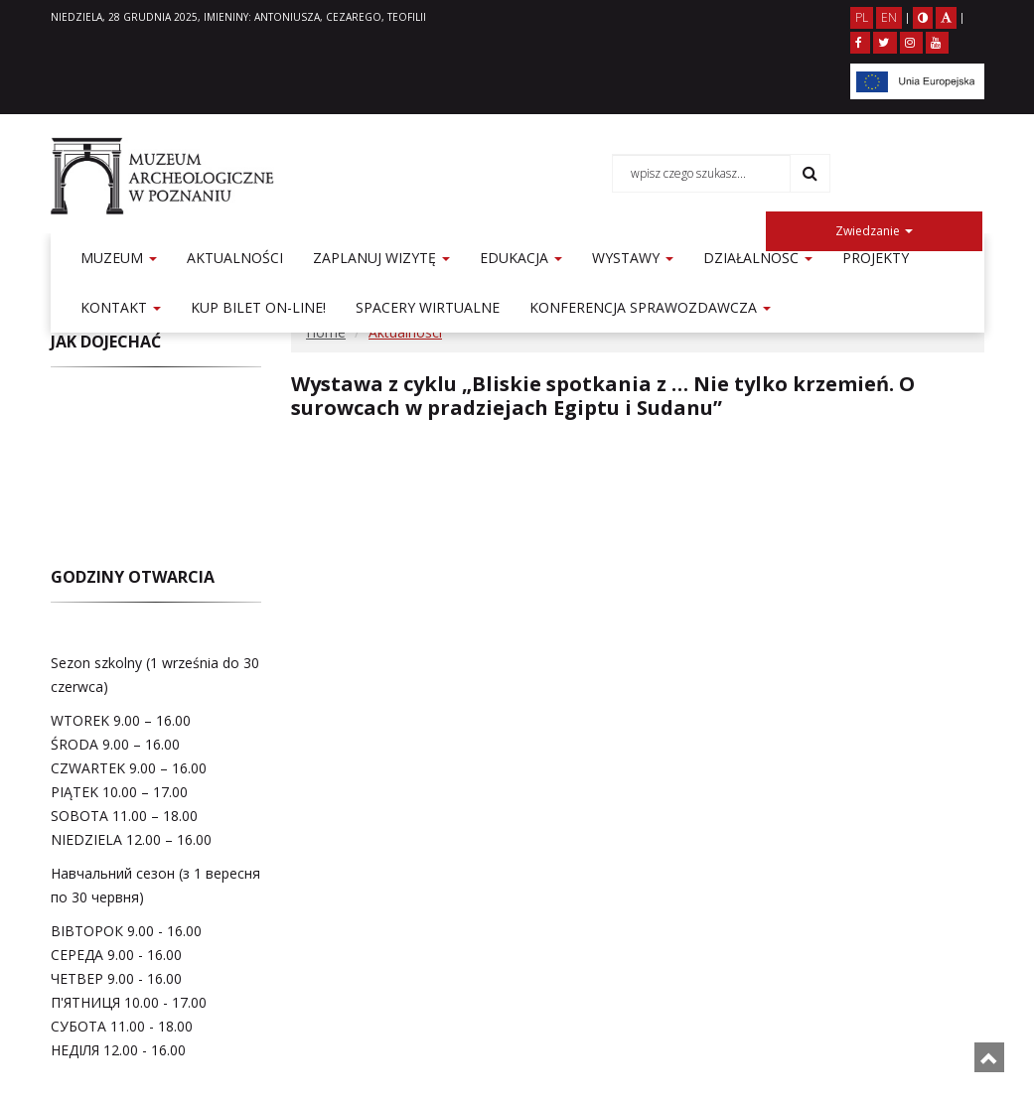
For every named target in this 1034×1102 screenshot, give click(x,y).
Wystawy (632, 257)
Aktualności (235, 257)
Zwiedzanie (874, 230)
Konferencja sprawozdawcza (650, 307)
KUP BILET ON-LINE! (258, 307)
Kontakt (120, 307)
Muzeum (118, 257)
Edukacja (521, 257)
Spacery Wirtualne (428, 307)
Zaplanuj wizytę (381, 257)
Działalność (757, 257)
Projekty (875, 257)
